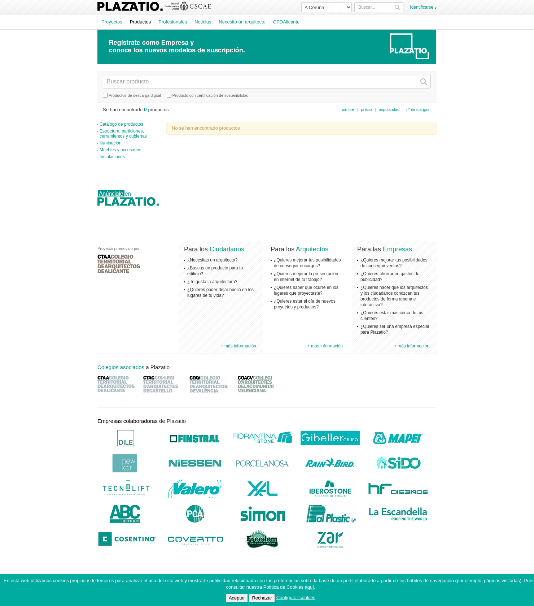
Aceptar (237, 598)
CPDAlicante (286, 22)
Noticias (202, 22)
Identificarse (421, 7)
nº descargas (417, 109)
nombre (347, 109)
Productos (140, 22)
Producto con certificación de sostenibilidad (208, 95)
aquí (309, 587)
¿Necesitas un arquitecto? (212, 260)
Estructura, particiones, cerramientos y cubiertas (123, 134)
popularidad (389, 109)
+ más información (238, 346)
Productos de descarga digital (132, 95)
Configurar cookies (295, 597)
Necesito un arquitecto (242, 22)
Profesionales (172, 22)
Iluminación (111, 143)
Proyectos (111, 22)
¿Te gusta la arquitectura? (212, 281)
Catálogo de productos (121, 124)
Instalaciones (112, 156)
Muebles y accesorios (120, 149)
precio (366, 109)
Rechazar (262, 598)
